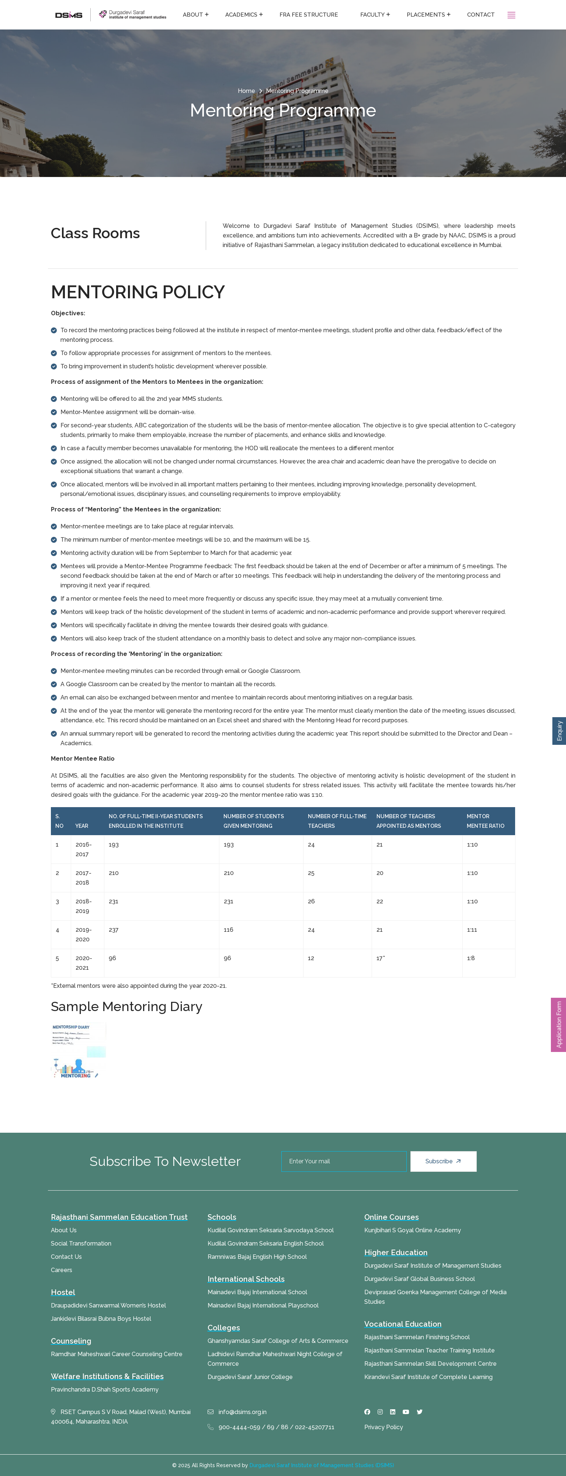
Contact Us (66, 1256)
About (193, 14)
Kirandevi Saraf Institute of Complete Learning (428, 1377)
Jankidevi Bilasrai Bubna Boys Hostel (101, 1318)
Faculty (372, 14)
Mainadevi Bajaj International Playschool (263, 1305)
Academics (241, 14)
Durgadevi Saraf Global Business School (419, 1278)
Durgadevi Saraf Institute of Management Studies (432, 1265)
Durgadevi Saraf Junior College (250, 1377)
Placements (426, 14)
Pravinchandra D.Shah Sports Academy (105, 1389)
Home (246, 90)
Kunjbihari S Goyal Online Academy (412, 1230)
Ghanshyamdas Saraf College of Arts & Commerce (278, 1340)
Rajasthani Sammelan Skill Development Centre (430, 1363)
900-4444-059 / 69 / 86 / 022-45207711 (271, 1427)
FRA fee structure (308, 14)
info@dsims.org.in (237, 1412)
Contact (481, 14)
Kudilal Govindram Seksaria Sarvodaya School (271, 1230)
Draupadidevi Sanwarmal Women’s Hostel (108, 1305)
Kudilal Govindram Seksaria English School (266, 1243)
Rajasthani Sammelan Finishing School (417, 1337)
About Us (64, 1230)
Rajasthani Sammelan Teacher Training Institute (429, 1350)
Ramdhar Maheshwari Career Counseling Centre (117, 1354)
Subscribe (444, 1161)
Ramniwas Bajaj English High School (257, 1256)
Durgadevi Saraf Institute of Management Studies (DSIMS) (322, 1465)
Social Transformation (81, 1243)
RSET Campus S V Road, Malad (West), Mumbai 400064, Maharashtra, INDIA (121, 1417)
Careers (61, 1270)
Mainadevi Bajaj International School (257, 1292)
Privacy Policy (383, 1427)
